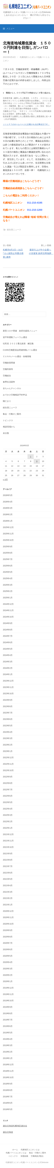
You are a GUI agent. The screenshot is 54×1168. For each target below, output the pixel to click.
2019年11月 (8, 994)
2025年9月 (8, 546)
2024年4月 (8, 655)
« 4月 (5, 479)
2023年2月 (8, 745)
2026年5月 (8, 495)
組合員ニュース (14, 229)
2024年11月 (8, 610)
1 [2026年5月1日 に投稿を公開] (30, 456)
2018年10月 (8, 1077)
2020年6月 (8, 949)
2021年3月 (8, 892)
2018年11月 (8, 1071)
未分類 (6, 433)
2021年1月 (8, 904)
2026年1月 (8, 521)
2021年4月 (8, 885)
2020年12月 (8, 911)
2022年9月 (8, 777)
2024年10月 (8, 617)
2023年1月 (8, 751)
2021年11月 (8, 841)
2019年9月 (8, 1007)
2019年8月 (8, 1013)
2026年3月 (8, 508)
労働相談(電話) (37, 1156)
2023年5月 (8, 725)
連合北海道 (8, 1132)
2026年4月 (8, 502)
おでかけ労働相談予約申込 (15, 395)
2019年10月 (8, 1000)
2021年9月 (8, 853)
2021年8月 (8, 860)
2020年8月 (8, 937)
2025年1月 (8, 597)
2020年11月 (8, 917)
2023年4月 (8, 732)
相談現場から (9, 427)
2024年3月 (8, 661)
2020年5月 (8, 956)
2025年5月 (8, 572)
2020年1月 (8, 981)
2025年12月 (8, 527)
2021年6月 (8, 873)
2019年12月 (8, 988)
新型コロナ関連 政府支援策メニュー (20, 331)
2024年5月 (8, 649)
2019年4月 (8, 1039)
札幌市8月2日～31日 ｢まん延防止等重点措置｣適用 (13, 253)
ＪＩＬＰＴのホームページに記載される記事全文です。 (26, 124)
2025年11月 (8, 533)
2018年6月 (8, 1103)
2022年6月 (8, 796)
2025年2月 (8, 591)
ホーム (15, 1150)
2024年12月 (8, 604)
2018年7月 (8, 1096)
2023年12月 (8, 681)
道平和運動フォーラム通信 (15, 337)
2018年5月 (8, 1109)
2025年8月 (8, 553)
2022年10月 (8, 770)
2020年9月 (8, 930)
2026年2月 (8, 514)
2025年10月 (8, 540)
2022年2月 (8, 821)
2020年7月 (8, 943)
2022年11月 (8, 764)
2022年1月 (8, 828)
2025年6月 (8, 566)
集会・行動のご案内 (12, 414)
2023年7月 (8, 713)
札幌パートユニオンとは (16, 1153)
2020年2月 (8, 975)
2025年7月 (8, 559)
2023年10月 (8, 693)
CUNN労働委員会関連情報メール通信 (20, 350)
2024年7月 (8, 636)
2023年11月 (8, 687)
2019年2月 (8, 1052)
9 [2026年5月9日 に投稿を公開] (36, 461)
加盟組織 (24, 1156)
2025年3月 (8, 585)
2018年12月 (8, 1064)
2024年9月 (8, 623)
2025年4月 (8, 578)
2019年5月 (8, 1032)
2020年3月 (8, 968)
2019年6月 (8, 1026)
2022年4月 (8, 809)
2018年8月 (8, 1090)
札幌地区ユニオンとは (30, 1150)
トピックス (8, 420)
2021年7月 (8, 866)
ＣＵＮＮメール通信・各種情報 (17, 356)
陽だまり (7, 401)
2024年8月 (8, 630)
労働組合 (7, 375)
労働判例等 (8, 369)
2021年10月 (8, 847)
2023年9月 (8, 700)
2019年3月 (8, 1045)
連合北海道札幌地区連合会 (15, 1126)
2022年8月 (8, 783)
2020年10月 (8, 924)
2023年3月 (8, 738)
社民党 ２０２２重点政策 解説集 (18, 343)
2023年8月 (8, 706)
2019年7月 (8, 1020)
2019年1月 (8, 1058)
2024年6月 (8, 642)
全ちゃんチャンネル (12, 388)
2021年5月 (8, 879)
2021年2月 (8, 898)
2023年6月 (8, 719)
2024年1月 (8, 674)
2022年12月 (8, 757)
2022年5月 (8, 802)
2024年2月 (8, 668)
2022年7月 (8, 789)
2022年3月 (8, 815)
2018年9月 (8, 1084)
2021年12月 (8, 834)
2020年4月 (8, 962)
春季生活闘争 (9, 382)
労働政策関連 (9, 363)
